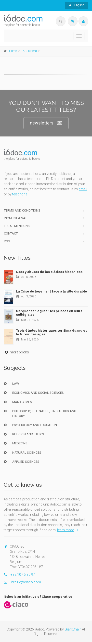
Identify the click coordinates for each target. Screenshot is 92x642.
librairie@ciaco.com (22, 582)
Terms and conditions (22, 210)
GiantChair (72, 629)
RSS (7, 241)
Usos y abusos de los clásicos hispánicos (49, 272)
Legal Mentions (17, 226)
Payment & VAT (15, 218)
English (76, 5)
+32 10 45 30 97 (19, 574)
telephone (19, 194)
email (83, 189)
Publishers (29, 51)
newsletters (46, 123)
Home (13, 51)
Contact (11, 233)
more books (16, 352)
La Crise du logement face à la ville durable (51, 291)
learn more (68, 530)
